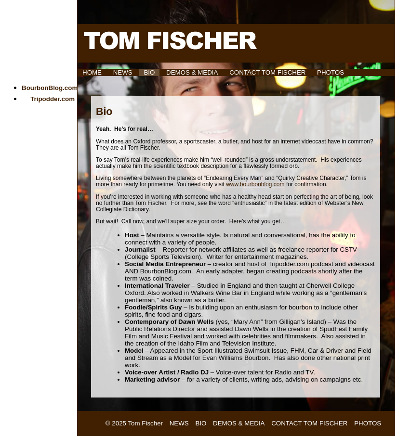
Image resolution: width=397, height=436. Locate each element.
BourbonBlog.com (50, 87)
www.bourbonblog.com (255, 184)
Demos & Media (192, 72)
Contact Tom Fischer (267, 72)
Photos (330, 72)
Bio (149, 72)
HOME (92, 72)
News (122, 72)
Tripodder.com (52, 99)
